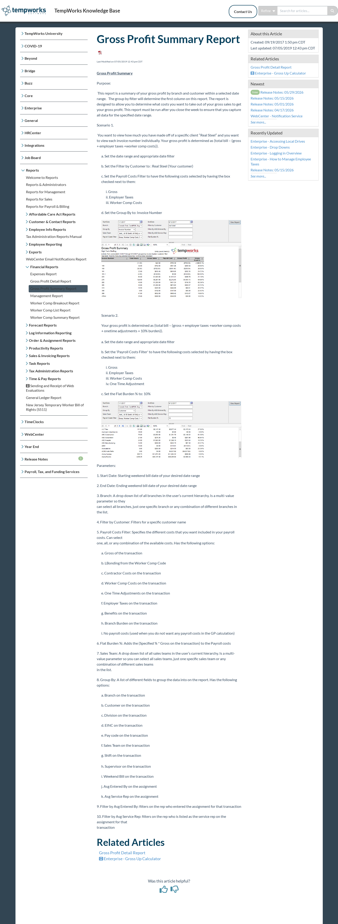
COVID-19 (33, 46)
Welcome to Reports (42, 177)
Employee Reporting (45, 244)
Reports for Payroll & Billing (47, 206)
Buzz (29, 83)
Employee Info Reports (47, 229)
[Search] (332, 10)
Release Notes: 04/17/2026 (272, 110)
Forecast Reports (43, 325)
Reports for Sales (39, 199)
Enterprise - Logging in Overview (276, 153)
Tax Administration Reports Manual (54, 236)
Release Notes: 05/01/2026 (272, 104)
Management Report (46, 295)
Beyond (31, 58)
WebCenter (34, 434)
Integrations (34, 145)
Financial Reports (44, 267)
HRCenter (33, 133)
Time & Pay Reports (45, 378)
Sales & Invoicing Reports (49, 355)
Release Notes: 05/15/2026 (272, 98)
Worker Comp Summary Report (55, 317)
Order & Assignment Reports (52, 340)
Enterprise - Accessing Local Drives (278, 141)
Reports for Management (45, 192)
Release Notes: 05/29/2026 (277, 92)
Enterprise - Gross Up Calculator (130, 858)
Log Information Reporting (50, 333)
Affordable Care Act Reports (52, 214)
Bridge (30, 71)
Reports (32, 170)
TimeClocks (34, 422)
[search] (302, 10)
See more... (258, 122)
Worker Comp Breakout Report (54, 303)
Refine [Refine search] (268, 11)
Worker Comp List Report (50, 310)
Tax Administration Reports (51, 371)
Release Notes (54, 458)
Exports (35, 252)
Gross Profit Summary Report (53, 288)
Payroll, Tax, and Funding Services (52, 471)
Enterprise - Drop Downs (270, 147)
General (31, 120)
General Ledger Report (43, 397)
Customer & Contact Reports (52, 221)
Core (29, 95)
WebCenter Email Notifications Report (56, 259)
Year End (32, 446)
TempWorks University (44, 33)
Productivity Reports (46, 348)
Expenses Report (43, 274)
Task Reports (39, 363)
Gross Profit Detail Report (50, 281)
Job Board (33, 157)
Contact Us (243, 11)
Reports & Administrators (46, 184)
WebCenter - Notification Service (276, 116)
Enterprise (33, 108)
